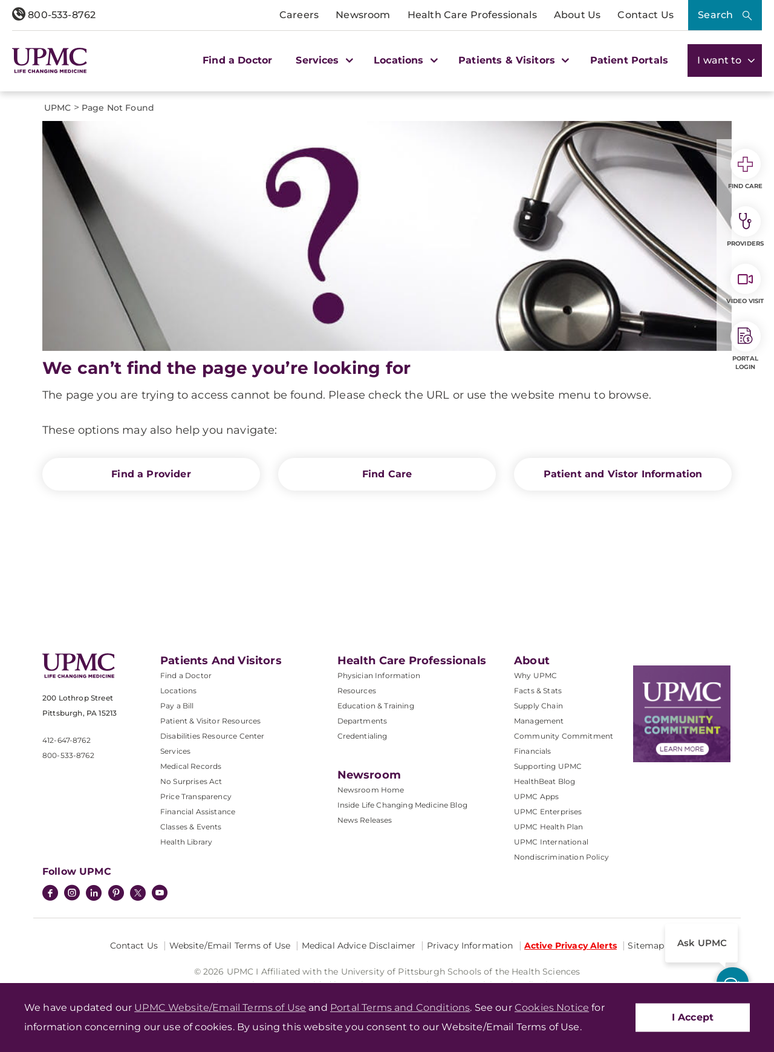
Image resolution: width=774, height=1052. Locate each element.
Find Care (387, 474)
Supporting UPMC (548, 766)
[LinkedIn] (94, 894)
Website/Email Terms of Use (230, 945)
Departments (362, 720)
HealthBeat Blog (544, 781)
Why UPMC (535, 675)
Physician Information (378, 675)
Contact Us (645, 15)
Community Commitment (563, 735)
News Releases (364, 820)
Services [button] (323, 60)
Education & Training (375, 705)
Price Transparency (196, 796)
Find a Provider (150, 474)
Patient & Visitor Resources (210, 720)
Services (175, 751)
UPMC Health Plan (549, 826)
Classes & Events (191, 826)
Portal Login (745, 346)
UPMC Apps (536, 796)
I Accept (693, 1017)
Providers (745, 226)
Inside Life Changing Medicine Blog (402, 804)
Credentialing (362, 735)
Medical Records (190, 766)
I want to (724, 60)
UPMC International (551, 841)
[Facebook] (50, 894)
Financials (532, 751)
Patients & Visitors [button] (512, 60)
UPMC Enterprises (548, 811)
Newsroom (363, 15)
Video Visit (745, 284)
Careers (299, 15)
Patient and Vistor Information (623, 474)
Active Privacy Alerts (570, 945)
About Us (577, 15)
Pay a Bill (177, 705)
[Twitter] (138, 893)
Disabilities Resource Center (212, 735)
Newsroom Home (371, 789)
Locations (178, 690)
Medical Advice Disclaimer (359, 945)
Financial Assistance (197, 811)
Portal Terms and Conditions (400, 1007)
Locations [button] (404, 60)
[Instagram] (72, 894)
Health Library (186, 841)
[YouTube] (159, 894)
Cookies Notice (552, 1007)
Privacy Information (470, 945)
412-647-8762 (66, 740)
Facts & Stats (538, 690)
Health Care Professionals (472, 15)
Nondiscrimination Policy (561, 856)
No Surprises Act (191, 781)
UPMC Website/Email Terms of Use (220, 1007)
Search (715, 15)
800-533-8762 (54, 15)
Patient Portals (629, 60)
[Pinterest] (116, 894)
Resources (356, 690)
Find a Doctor (237, 60)
